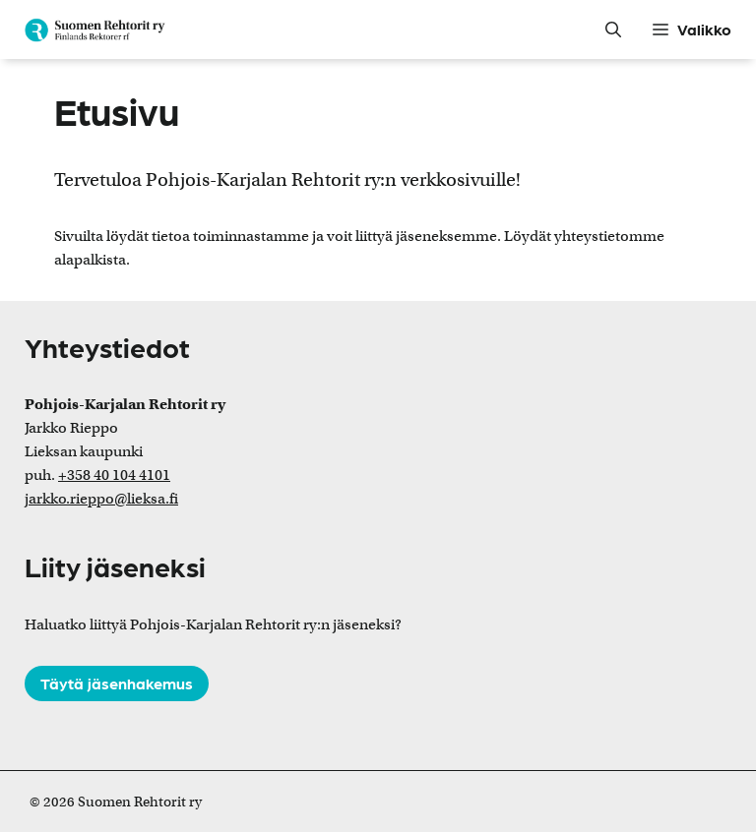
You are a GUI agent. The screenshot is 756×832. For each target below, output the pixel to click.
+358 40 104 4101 (114, 475)
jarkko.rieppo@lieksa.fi (101, 498)
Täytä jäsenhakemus (116, 683)
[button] (615, 29)
